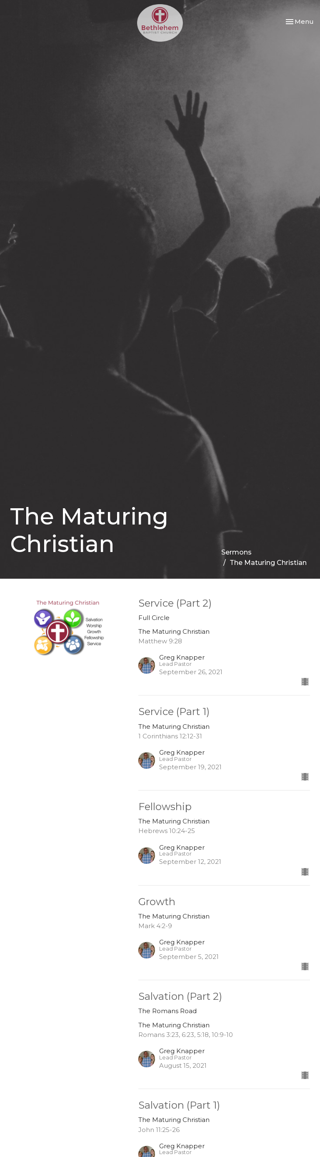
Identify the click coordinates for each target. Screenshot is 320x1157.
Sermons (236, 552)
